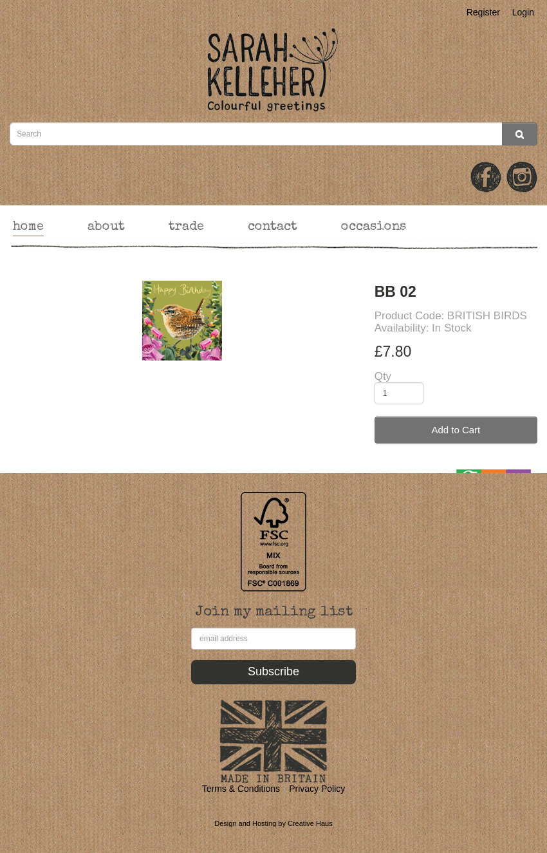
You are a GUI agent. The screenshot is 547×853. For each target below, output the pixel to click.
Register (483, 12)
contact (272, 227)
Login (523, 12)
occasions (373, 227)
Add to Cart (455, 429)
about (106, 227)
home (28, 227)
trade (186, 227)
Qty (383, 376)
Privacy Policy (317, 788)
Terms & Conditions (241, 788)
